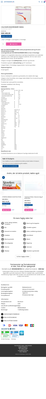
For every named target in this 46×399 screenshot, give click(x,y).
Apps (19, 304)
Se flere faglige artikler (23, 255)
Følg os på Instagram (9, 319)
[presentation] (2, 192)
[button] (2, 2)
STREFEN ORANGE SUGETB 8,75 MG (33, 197)
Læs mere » (5, 199)
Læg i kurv (13, 44)
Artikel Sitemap (5, 337)
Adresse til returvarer (28, 288)
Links (19, 302)
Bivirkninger (4, 308)
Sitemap (13, 337)
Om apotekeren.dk (6, 300)
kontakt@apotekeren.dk (10, 313)
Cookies (3, 306)
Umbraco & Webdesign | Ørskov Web (23, 352)
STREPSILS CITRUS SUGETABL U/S (11, 197)
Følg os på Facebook (9, 316)
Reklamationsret (26, 286)
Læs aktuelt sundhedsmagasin (9, 304)
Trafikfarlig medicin (23, 308)
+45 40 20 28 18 (16, 267)
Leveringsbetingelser (7, 290)
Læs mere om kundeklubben (10, 166)
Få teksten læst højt (28, 293)
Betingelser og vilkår (6, 286)
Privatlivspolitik (5, 288)
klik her (41, 267)
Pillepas (3, 302)
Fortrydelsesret (5, 294)
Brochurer (20, 300)
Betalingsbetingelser (7, 292)
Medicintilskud (22, 306)
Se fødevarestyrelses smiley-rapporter (30, 290)
